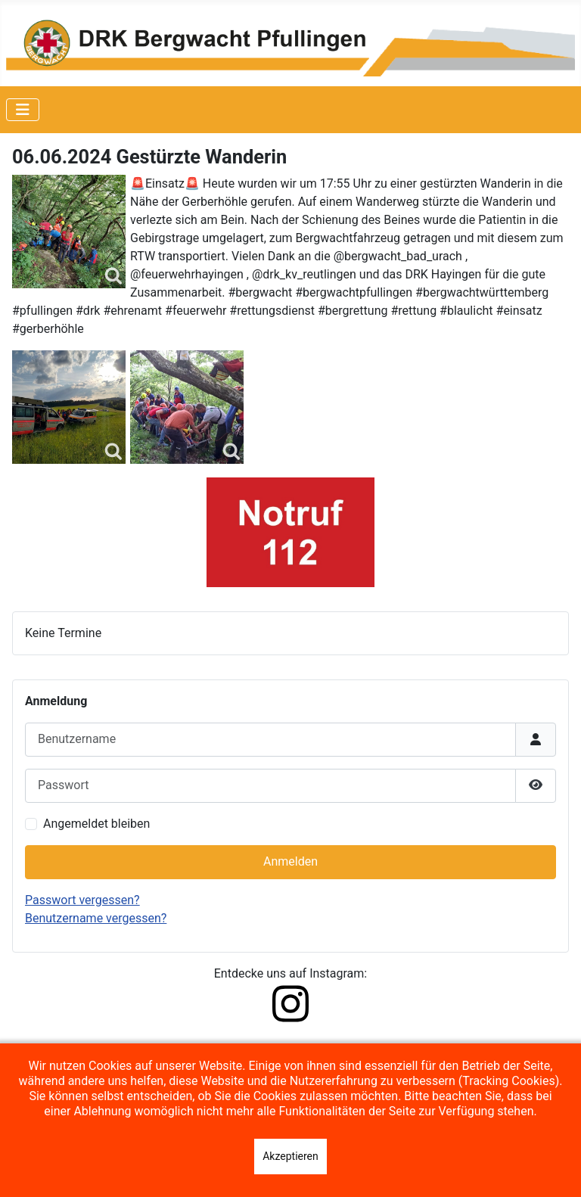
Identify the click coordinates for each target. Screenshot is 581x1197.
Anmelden (290, 861)
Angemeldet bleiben (96, 823)
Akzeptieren (290, 1156)
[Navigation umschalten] (22, 109)
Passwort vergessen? (82, 900)
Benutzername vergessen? (95, 918)
